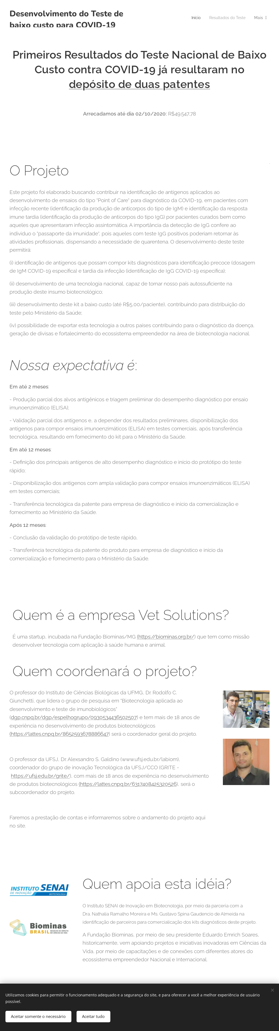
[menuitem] (193, 18)
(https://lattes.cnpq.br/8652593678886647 (59, 734)
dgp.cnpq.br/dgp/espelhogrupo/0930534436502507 (74, 717)
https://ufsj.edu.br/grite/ (40, 775)
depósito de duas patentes (139, 84)
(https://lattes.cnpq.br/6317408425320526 (128, 784)
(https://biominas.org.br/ (165, 636)
